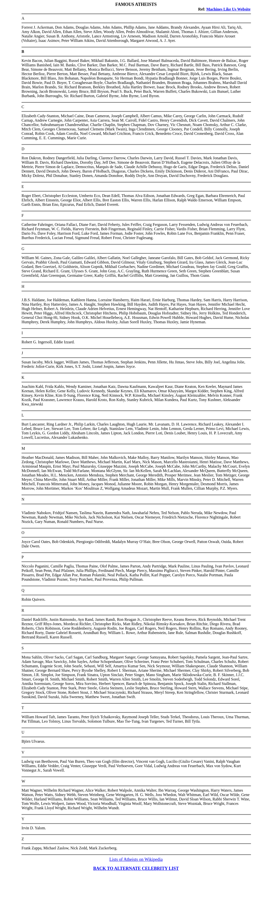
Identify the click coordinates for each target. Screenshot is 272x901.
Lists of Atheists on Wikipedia (136, 859)
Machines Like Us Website (228, 9)
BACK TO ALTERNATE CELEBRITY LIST (136, 868)
